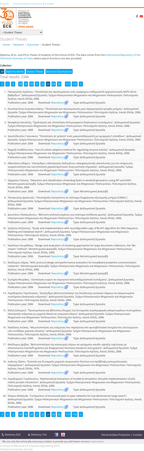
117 (68, 84)
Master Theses (35, 71)
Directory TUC (39, 434)
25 (59, 84)
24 (53, 84)
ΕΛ (1, 3)
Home (6, 44)
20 (31, 84)
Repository (57, 102)
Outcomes (33, 44)
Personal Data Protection (27, 3)
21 (37, 84)
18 (20, 84)
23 (48, 84)
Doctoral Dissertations (59, 71)
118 (75, 84)
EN (7, 3)
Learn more (97, 441)
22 (42, 84)
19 (26, 84)
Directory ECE (12, 434)
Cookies (49, 3)
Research (18, 44)
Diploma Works (15, 71)
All (2, 71)
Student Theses (51, 44)
